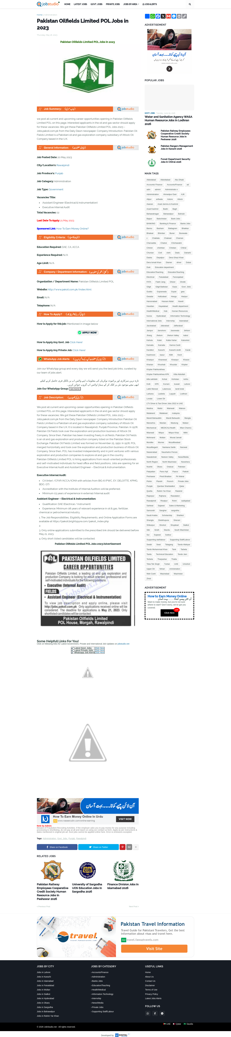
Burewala (183, 229)
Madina (150, 404)
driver (179, 258)
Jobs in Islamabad (45, 978)
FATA (149, 278)
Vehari (162, 565)
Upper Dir (151, 565)
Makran (182, 404)
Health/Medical (153, 307)
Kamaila (150, 341)
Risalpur (164, 497)
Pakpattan (151, 467)
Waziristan (178, 569)
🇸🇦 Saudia (189, 1024)
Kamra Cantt (175, 341)
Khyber (185, 360)
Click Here (99, 648)
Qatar (181, 482)
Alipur (149, 195)
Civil (160, 248)
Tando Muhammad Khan (157, 545)
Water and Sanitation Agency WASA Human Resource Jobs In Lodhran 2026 (169, 118)
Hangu (174, 292)
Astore (170, 195)
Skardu (167, 526)
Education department (164, 263)
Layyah (172, 390)
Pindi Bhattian (165, 472)
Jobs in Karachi (44, 974)
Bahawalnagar (153, 210)
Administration (50, 15)
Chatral (164, 239)
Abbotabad (151, 176)
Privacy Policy (151, 991)
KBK (171, 351)
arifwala (159, 195)
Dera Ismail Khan (154, 258)
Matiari (185, 419)
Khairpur (150, 355)
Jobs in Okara (43, 1000)
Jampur (150, 326)
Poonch (170, 477)
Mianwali (150, 428)
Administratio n (171, 185)
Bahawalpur (168, 210)
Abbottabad (165, 176)
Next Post (133, 904)
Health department (180, 302)
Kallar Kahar (171, 336)
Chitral (183, 244)
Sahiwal (150, 501)
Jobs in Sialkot (43, 991)
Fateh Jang (160, 278)
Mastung (174, 419)
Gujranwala (162, 287)
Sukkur (168, 531)
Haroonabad (152, 297)
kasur (162, 351)
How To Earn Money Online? (72, 228)
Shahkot (180, 511)
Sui (148, 531)
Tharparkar (162, 555)
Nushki (149, 462)
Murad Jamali (176, 433)
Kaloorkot (185, 336)
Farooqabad (178, 273)
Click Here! (76, 342)
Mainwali (170, 404)
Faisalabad (163, 273)
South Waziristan (181, 526)
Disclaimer (150, 982)
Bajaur (149, 214)
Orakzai (170, 462)
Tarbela (184, 545)
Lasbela (161, 390)
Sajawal (161, 501)
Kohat (164, 375)
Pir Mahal (180, 472)
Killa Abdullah (179, 370)
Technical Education (164, 550)
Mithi (186, 428)
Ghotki (183, 278)
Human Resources (180, 307)
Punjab (59, 173)
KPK (157, 380)
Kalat (159, 336)
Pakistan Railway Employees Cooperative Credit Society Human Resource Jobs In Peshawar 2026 (52, 890)
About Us (149, 974)
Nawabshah (152, 453)
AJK (183, 190)
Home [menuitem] (67, 4)
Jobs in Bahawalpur (46, 1009)
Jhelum (159, 331)
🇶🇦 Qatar (177, 1024)
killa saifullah (152, 375)
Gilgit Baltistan (162, 283)
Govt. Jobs (62, 838)
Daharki (187, 248)
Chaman (179, 234)
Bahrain (181, 210)
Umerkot (186, 560)
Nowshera (185, 458)
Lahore (187, 380)
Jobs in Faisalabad (45, 982)
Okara (159, 462)
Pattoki (186, 467)
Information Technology (180, 312)
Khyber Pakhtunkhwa (156, 365)
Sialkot (186, 521)
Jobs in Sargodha (45, 1004)
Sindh (156, 526)
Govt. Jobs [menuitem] (96, 4)
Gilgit (149, 283)
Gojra (174, 283)
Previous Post (44, 904)
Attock (180, 195)
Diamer (169, 258)
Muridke (150, 438)
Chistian (172, 244)
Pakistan (181, 462)
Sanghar (163, 506)
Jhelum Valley (173, 331)
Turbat (167, 560)
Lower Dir (161, 394)
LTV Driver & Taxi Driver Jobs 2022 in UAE (165, 399)
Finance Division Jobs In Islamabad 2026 (120, 885)
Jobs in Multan (43, 987)
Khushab (161, 360)
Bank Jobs (175, 214)
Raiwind (178, 487)
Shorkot (162, 521)
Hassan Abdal (168, 297)
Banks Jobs (185, 219)
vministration (174, 565)
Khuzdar (173, 360)
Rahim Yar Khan (164, 487)
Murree (161, 438)
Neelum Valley (167, 453)
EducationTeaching (176, 268)
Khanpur (175, 355)
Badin (165, 205)
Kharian (150, 360)
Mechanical (151, 424)
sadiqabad (185, 497)
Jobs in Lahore (43, 969)
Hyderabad (161, 312)
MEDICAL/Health (168, 424)
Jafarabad (165, 321)
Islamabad (183, 317)
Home (39, 15)
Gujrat (173, 287)
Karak (187, 346)
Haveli (180, 297)
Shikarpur (151, 521)
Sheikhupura (163, 516)
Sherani (177, 516)
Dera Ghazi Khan (176, 253)
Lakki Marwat (152, 385)
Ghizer (172, 278)
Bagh (175, 205)
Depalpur (160, 253)
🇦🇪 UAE (165, 1024)
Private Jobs (183, 477)
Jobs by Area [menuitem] (130, 4)
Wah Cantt (151, 569)
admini (157, 185)
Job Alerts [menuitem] (150, 4)
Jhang (149, 331)
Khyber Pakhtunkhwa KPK (158, 370)
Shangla (150, 516)
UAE (176, 560)
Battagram (172, 224)
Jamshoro (161, 326)
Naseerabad (152, 448)
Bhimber (161, 229)
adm (148, 185)
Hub (165, 307)
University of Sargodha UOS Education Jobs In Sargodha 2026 (88, 887)
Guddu (149, 287)
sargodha (175, 506)
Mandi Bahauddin (154, 414)
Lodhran (183, 390)
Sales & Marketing (177, 501)
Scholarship (167, 511)
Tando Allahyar (184, 540)
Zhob (149, 574)
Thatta (174, 555)
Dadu (177, 248)
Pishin (149, 477)
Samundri (151, 506)
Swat (158, 540)
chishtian (161, 244)
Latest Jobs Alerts (153, 995)
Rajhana (162, 492)
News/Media (183, 453)
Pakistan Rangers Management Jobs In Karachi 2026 (177, 143)
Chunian (150, 248)
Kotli (148, 380)
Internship (170, 317)
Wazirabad (164, 569)
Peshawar (151, 472)
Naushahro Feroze (170, 448)
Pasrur (175, 467)
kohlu (186, 375)
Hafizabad (162, 292)
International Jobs (154, 317)
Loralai (149, 394)
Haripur (184, 292)
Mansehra (151, 419)
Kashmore (151, 351)
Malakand (151, 409)
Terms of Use (151, 987)
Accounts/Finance (174, 180)
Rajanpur (150, 492)
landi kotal (179, 385)
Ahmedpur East (169, 190)
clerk (168, 248)
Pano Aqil (164, 467)
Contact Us (150, 978)
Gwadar (150, 292)
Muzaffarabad (174, 438)
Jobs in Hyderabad (45, 995)
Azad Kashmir (153, 205)
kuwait (177, 380)
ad (188, 180)
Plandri (159, 477)
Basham (160, 224)
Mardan (163, 419)
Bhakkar (185, 224)
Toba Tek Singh (153, 560)
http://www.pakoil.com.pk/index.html (69, 289)
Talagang (169, 540)
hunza (149, 312)
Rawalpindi (63, 165)
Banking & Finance (168, 219)
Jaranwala (174, 326)
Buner (172, 229)
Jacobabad (151, 321)
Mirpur (161, 428)
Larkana (150, 390)
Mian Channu (185, 424)
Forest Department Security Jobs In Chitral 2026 (175, 156)
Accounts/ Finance (154, 180)
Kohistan (175, 375)
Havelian (150, 302)
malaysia (176, 409)
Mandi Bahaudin (173, 414)
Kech (180, 351)
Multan (162, 433)
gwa (182, 287)
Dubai (188, 258)
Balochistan (162, 214)
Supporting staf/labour (156, 535)
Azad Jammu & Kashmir (168, 200)
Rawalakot (175, 492)
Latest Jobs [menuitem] (80, 4)
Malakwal (163, 409)
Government (56, 189)
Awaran (150, 200)
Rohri (174, 497)
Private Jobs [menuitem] (113, 4)
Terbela (150, 555)
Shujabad (174, 521)
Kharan (186, 355)
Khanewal (162, 355)
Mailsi (159, 404)
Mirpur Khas (174, 428)
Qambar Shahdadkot (166, 482)
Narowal (183, 443)
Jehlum (187, 326)
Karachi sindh (175, 346)
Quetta (149, 487)
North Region (152, 458)
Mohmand (151, 433)
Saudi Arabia (152, 511)
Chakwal (167, 234)
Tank (174, 545)
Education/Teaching (155, 268)
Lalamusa (166, 385)
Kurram (166, 380)
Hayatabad (163, 302)
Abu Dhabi (179, 176)
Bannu (149, 224)
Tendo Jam (182, 550)
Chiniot (149, 244)
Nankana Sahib (168, 443)
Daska (149, 253)
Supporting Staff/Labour (180, 535)
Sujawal (157, 531)
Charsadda (151, 239)
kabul (185, 331)
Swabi (149, 540)
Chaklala (156, 234)
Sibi (148, 526)
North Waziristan (169, 458)
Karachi (161, 346)
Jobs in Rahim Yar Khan (48, 1013)
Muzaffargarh (152, 443)
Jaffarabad (178, 321)
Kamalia (161, 341)
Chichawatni (176, 239)
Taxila (149, 550)
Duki (148, 263)
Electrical (150, 273)
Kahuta (150, 336)
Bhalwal (150, 229)
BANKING (151, 219)
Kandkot (150, 346)
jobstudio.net (123, 644)
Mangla (187, 414)
